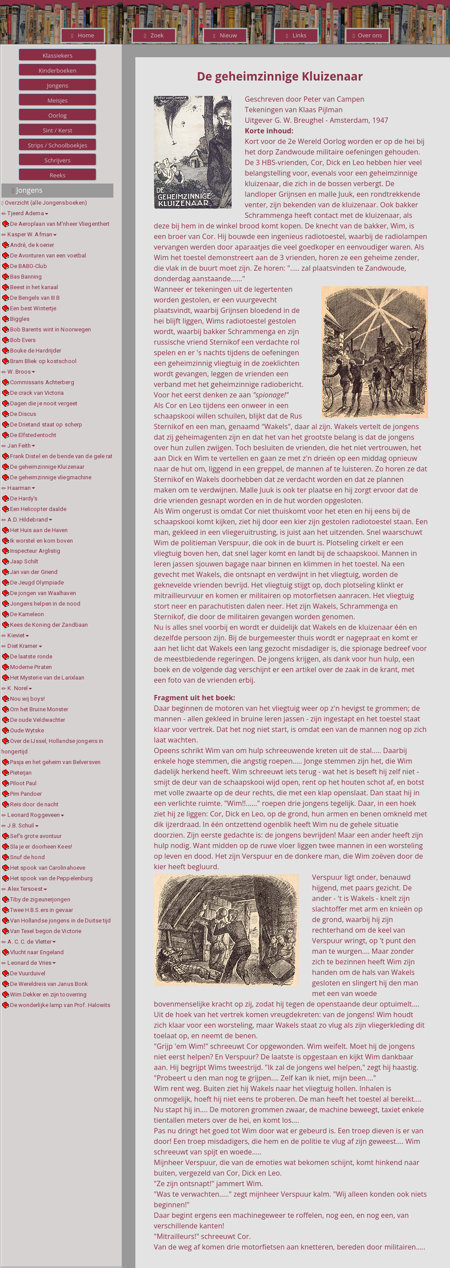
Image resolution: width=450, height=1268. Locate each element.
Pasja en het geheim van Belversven (55, 762)
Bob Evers (23, 340)
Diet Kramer (21, 646)
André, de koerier (32, 245)
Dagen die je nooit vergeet (44, 403)
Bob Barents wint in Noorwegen (50, 329)
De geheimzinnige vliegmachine (51, 477)
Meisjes (57, 100)
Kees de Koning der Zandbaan (49, 624)
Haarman (18, 488)
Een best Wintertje (33, 308)
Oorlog (57, 115)
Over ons (367, 35)
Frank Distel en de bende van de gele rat (61, 456)
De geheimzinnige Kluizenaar (47, 466)
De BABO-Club (28, 266)
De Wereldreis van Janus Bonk (49, 984)
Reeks (57, 175)
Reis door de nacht (34, 804)
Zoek (153, 35)
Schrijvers (57, 160)
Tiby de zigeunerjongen (40, 899)
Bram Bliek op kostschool (43, 361)
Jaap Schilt (24, 561)
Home (82, 35)
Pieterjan (21, 772)
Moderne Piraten (31, 667)
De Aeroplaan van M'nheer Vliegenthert (60, 224)
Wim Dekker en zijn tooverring (48, 994)
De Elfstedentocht (33, 435)
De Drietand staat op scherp (46, 424)
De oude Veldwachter (37, 720)
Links (296, 35)
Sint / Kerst (57, 130)
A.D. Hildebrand (26, 519)
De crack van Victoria (37, 393)
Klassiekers (58, 55)
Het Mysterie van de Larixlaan (47, 677)
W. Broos (18, 371)
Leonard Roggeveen (32, 815)
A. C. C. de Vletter (28, 941)
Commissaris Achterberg (42, 382)
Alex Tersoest (24, 889)
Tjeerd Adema (24, 213)
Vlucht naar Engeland (37, 952)
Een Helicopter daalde (38, 509)
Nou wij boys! (27, 698)
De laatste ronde (31, 656)
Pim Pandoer (26, 793)
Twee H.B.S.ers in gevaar (41, 910)
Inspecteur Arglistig (35, 551)
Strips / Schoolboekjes (57, 145)
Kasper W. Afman (29, 234)
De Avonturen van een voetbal (48, 255)
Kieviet (15, 635)
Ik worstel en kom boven (41, 540)
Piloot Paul (23, 783)
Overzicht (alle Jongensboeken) (46, 202)
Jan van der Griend (34, 572)
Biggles (20, 319)
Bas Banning (26, 276)
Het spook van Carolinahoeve (48, 867)
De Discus (23, 414)
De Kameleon (27, 614)
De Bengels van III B (35, 297)
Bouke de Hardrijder (36, 350)
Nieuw (225, 35)
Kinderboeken (57, 70)
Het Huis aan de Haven (39, 530)
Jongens (58, 85)
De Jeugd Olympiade (37, 582)
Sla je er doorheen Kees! (41, 846)
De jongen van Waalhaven (43, 593)
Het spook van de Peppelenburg (51, 878)
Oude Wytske (27, 730)
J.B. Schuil (20, 825)
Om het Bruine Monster (39, 709)
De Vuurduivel (27, 973)
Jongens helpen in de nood (45, 603)
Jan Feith (18, 445)
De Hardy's (24, 498)
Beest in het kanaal (34, 287)
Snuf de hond (27, 857)
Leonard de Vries (28, 962)
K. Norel (16, 688)
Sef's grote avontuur (36, 836)
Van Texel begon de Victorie (46, 931)
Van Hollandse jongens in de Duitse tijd (60, 920)
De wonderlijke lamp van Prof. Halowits (60, 1005)
